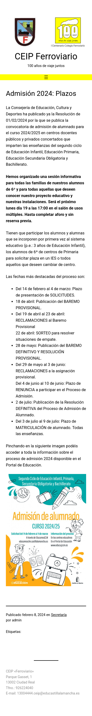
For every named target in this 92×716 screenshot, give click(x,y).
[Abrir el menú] (46, 77)
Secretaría (59, 615)
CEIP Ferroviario (46, 56)
